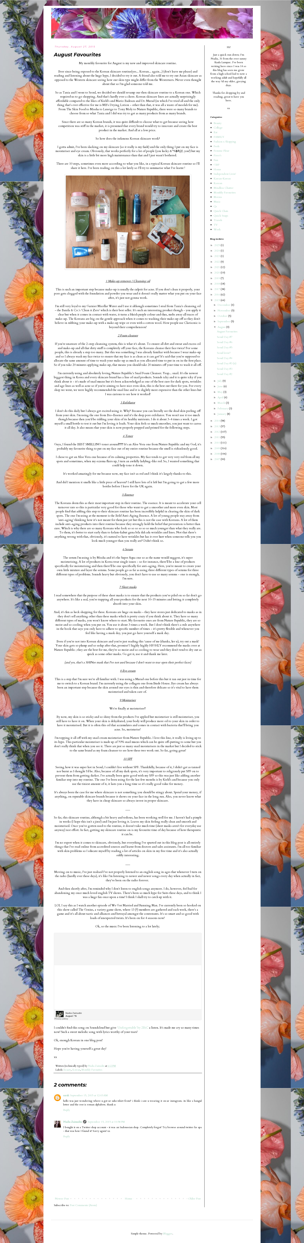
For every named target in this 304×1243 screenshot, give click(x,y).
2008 (217, 454)
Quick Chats (221, 211)
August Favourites (227, 331)
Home (128, 1198)
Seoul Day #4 (224, 358)
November (224, 310)
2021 (217, 267)
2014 (217, 421)
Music (217, 202)
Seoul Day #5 (224, 347)
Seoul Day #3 (224, 369)
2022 (217, 262)
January (222, 414)
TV (216, 225)
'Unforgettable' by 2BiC (132, 1028)
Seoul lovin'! (224, 353)
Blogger (167, 1233)
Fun (216, 160)
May (220, 392)
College (218, 127)
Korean (76, 1070)
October (223, 316)
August (222, 327)
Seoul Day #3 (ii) (226, 363)
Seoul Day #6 (224, 342)
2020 (217, 272)
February (223, 408)
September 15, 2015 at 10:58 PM (106, 1122)
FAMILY (219, 137)
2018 (217, 284)
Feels (216, 146)
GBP (216, 165)
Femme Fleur (221, 151)
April (221, 397)
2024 (217, 250)
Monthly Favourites (91, 1070)
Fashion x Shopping (225, 141)
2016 (217, 294)
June (221, 386)
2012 (217, 432)
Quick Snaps (221, 216)
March (222, 403)
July (220, 381)
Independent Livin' (225, 174)
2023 (217, 256)
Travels (218, 220)
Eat (215, 132)
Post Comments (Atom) (83, 1205)
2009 (217, 448)
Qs (215, 206)
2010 (217, 443)
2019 (217, 278)
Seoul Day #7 (224, 337)
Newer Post (62, 1198)
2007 (217, 459)
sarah (66, 1095)
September (224, 321)
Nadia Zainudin (72, 1122)
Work (217, 229)
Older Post (194, 1198)
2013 (217, 426)
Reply (66, 1110)
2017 (217, 289)
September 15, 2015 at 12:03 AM (89, 1095)
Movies (218, 197)
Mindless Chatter (223, 188)
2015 (217, 300)
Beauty (67, 1070)
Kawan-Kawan (222, 178)
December (224, 305)
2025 (217, 245)
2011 (217, 437)
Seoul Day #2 (224, 374)
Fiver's (217, 155)
